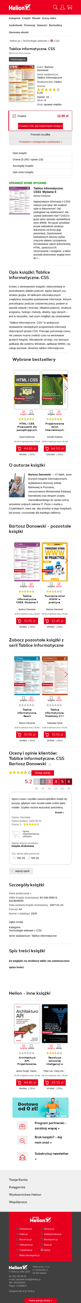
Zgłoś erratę (16, 921)
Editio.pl (23, 1234)
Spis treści (23, 172)
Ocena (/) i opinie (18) (28, 159)
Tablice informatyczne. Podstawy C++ (55, 713)
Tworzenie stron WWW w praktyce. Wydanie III (55, 600)
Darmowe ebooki (19, 32)
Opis (20, 153)
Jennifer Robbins (55, 437)
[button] (66, 388)
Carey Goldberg (61, 1071)
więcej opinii (22, 870)
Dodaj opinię (42, 772)
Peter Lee (48, 1071)
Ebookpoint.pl (51, 1239)
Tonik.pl (31, 1291)
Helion (58, 81)
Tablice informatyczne (49, 77)
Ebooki (36, 18)
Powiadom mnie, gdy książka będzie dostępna (40, 126)
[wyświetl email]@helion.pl (28, 1279)
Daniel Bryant (36, 1071)
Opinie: (43, 96)
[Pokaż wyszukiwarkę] (55, 7)
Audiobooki (15, 25)
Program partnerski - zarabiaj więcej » (51, 1125)
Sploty (47, 1250)
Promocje (29, 25)
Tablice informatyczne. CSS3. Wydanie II (48, 190)
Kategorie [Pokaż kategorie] (14, 18)
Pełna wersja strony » (40, 1300)
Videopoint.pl (26, 1244)
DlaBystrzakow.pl (52, 1234)
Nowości (42, 25)
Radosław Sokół (54, 723)
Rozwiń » (59, 812)
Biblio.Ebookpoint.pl (29, 1255)
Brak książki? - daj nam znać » (48, 1139)
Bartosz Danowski (45, 68)
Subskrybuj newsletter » (52, 1156)
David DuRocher (27, 437)
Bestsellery (55, 25)
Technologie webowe (21, 930)
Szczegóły (23, 165)
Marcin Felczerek (27, 723)
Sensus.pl (49, 1229)
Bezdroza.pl (25, 1239)
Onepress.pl (25, 1229)
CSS (39, 930)
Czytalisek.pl (25, 1250)
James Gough (22, 1071)
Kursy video (49, 18)
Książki (26, 18)
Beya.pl (48, 1244)
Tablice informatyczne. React (27, 713)
